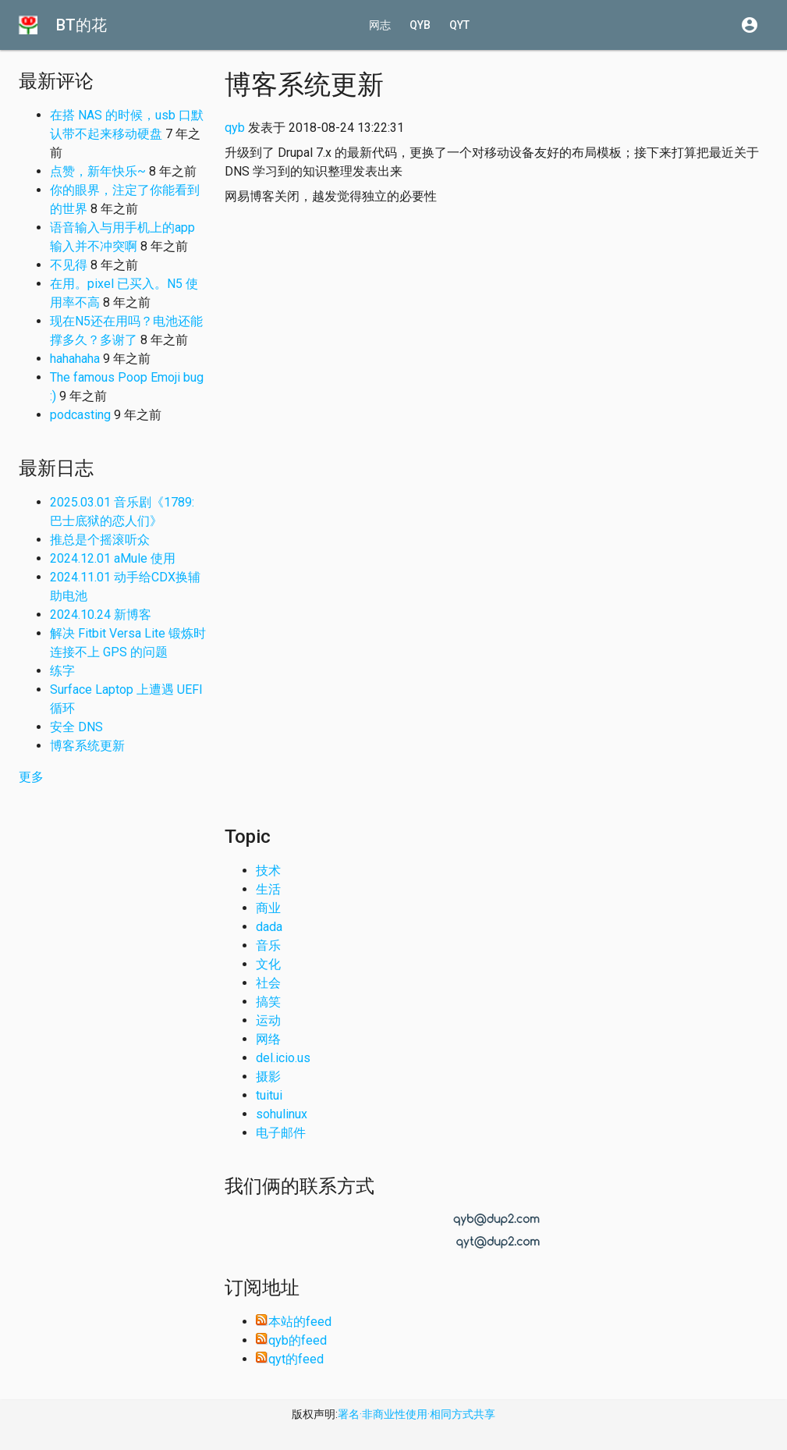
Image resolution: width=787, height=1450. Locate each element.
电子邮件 (281, 1132)
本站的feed (293, 1321)
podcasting (80, 414)
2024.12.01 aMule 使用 (112, 558)
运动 (268, 1020)
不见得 (68, 265)
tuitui (269, 1095)
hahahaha (75, 358)
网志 (380, 25)
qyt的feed (290, 1359)
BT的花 (81, 25)
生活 (268, 889)
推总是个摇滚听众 (100, 539)
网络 (268, 1039)
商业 (268, 908)
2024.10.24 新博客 (100, 614)
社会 (268, 983)
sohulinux (281, 1114)
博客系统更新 (87, 745)
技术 (268, 870)
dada (269, 926)
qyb (420, 25)
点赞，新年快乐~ (98, 171)
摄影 (268, 1076)
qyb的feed (291, 1340)
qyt (459, 25)
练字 (62, 670)
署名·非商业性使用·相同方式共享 (416, 1414)
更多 (31, 776)
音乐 (268, 945)
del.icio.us (283, 1057)
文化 (268, 964)
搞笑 (268, 1001)
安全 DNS (76, 727)
